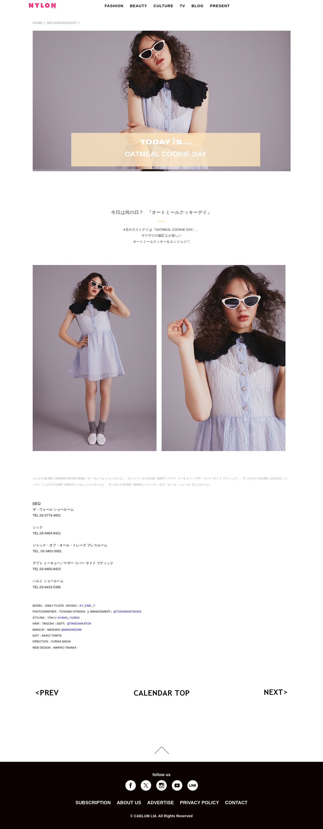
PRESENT (220, 6)
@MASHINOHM (71, 629)
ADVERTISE (160, 802)
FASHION (114, 6)
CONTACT (236, 802)
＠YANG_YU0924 (68, 617)
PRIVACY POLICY (199, 802)
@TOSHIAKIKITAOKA (127, 611)
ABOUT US (129, 802)
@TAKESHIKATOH (79, 623)
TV (182, 6)
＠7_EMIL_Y (87, 605)
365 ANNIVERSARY (61, 23)
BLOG (198, 6)
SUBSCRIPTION (93, 802)
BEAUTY (138, 6)
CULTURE (163, 6)
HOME (38, 23)
